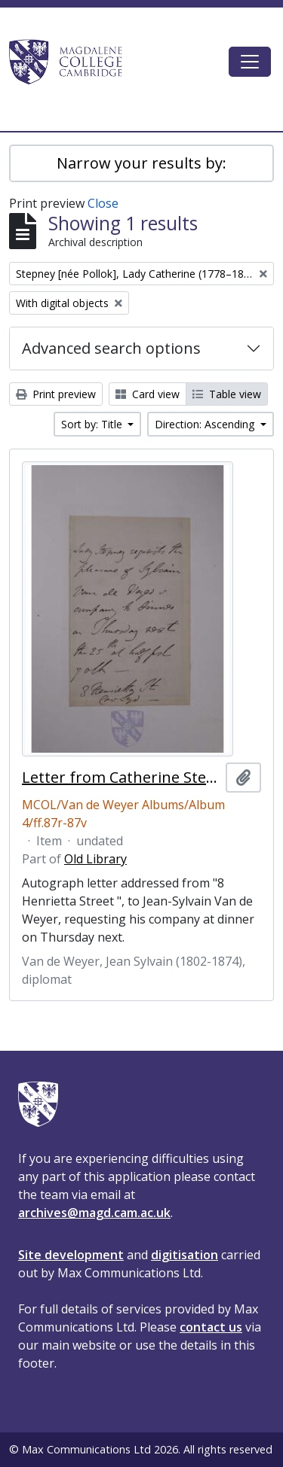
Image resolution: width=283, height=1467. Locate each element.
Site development (71, 1254)
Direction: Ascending (206, 424)
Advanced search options (111, 348)
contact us (211, 1327)
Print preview (56, 394)
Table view (226, 394)
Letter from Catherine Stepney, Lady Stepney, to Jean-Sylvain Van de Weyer (121, 778)
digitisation (184, 1254)
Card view (147, 394)
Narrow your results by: (141, 163)
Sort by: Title (93, 424)
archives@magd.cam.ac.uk (94, 1212)
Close (103, 203)
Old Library (95, 859)
